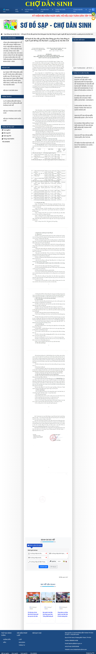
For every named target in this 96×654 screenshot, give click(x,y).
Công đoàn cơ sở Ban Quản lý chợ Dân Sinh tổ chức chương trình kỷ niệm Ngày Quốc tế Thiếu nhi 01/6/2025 (63, 616)
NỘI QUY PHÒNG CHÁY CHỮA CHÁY (12, 112)
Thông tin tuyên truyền (60, 10)
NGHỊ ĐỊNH (21, 642)
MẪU (4, 642)
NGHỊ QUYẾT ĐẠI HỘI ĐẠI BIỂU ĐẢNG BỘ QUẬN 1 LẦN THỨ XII (83, 116)
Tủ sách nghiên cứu (78, 10)
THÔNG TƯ (21, 645)
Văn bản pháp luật (45, 10)
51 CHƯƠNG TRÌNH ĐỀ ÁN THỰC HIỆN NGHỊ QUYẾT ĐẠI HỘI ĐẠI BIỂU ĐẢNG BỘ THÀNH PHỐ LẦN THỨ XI (84, 126)
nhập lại (53, 567)
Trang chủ (6, 10)
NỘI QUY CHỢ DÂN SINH (10, 90)
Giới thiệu (17, 10)
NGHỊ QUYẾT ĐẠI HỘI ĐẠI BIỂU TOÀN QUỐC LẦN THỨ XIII (83, 136)
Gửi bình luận (43, 567)
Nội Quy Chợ (36, 633)
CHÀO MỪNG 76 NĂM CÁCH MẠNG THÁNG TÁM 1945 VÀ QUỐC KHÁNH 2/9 (83, 108)
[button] (65, 561)
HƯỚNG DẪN (6, 639)
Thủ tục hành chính (29, 10)
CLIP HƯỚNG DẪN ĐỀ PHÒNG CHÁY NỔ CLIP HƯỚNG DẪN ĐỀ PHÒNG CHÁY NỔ (12, 103)
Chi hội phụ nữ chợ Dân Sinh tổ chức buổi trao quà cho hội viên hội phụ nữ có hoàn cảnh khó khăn (33, 616)
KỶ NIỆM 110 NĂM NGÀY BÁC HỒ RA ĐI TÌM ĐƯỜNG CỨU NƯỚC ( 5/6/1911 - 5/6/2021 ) (84, 145)
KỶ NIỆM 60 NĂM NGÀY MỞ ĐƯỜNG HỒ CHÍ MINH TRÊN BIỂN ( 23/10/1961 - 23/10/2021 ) (84, 98)
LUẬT (19, 639)
